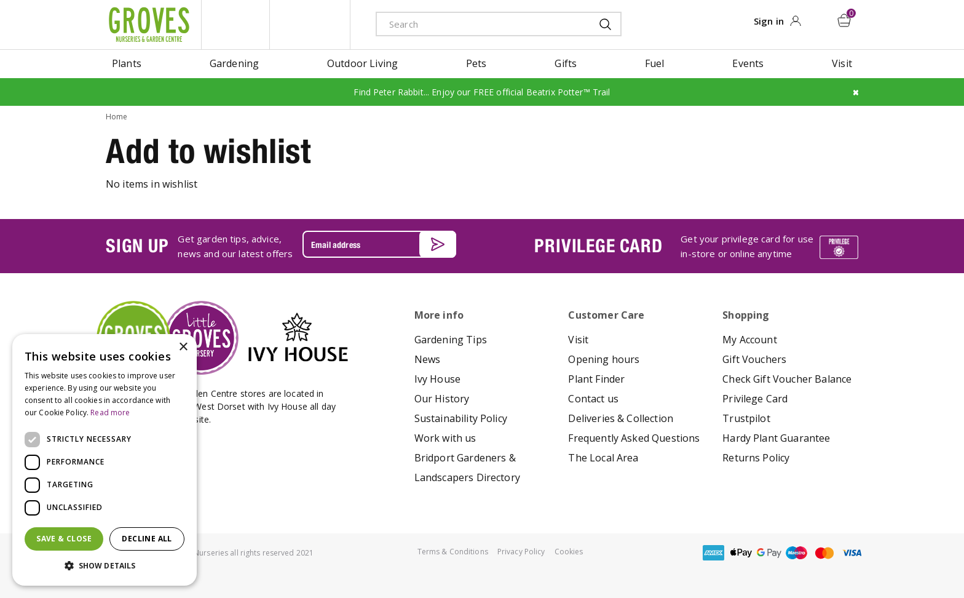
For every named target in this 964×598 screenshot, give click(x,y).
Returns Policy (755, 457)
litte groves (235, 24)
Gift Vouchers (754, 359)
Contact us (593, 398)
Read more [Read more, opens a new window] (110, 412)
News (427, 359)
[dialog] (104, 460)
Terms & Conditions (452, 551)
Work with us (445, 438)
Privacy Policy (521, 551)
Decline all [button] (147, 538)
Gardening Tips (450, 339)
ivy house (310, 24)
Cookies (569, 551)
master (824, 553)
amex (713, 553)
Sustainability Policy (460, 418)
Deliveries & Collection (620, 418)
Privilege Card (755, 398)
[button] (104, 566)
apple (741, 553)
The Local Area (603, 457)
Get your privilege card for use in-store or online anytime (747, 246)
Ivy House (437, 379)
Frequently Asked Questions (634, 438)
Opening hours (603, 359)
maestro (796, 553)
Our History (442, 398)
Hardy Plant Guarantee (776, 438)
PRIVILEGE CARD (598, 245)
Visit (578, 339)
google (769, 553)
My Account (749, 339)
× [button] (183, 347)
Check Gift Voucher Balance (786, 379)
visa (852, 553)
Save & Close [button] (64, 538)
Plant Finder (596, 379)
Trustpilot (746, 418)
